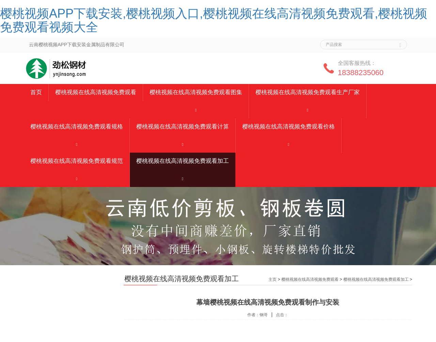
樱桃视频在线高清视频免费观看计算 (182, 126)
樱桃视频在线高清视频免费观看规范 (76, 161)
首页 (36, 92)
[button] (196, 109)
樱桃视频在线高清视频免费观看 (95, 92)
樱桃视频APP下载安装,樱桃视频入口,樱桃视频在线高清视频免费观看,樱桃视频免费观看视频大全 (213, 20)
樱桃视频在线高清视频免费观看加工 (182, 161)
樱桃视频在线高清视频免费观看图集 (196, 92)
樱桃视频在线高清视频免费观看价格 (288, 126)
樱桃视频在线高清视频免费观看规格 (76, 126)
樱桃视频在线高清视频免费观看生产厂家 (307, 92)
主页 (272, 279)
